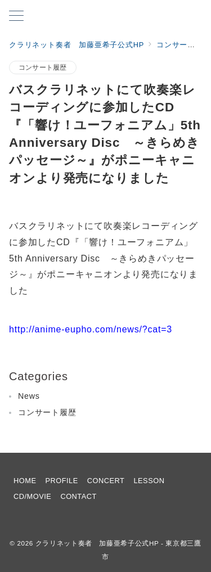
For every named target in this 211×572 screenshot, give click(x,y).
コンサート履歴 (43, 67)
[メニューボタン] (16, 17)
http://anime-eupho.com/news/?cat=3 (90, 329)
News (29, 395)
